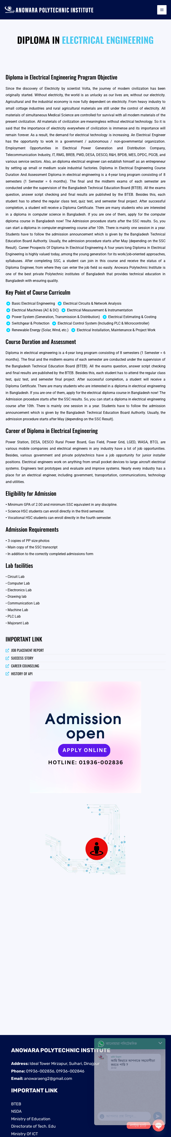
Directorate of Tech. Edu (33, 1126)
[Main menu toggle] (162, 10)
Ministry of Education (30, 1118)
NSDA (16, 1111)
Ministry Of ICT (24, 1133)
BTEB (16, 1104)
